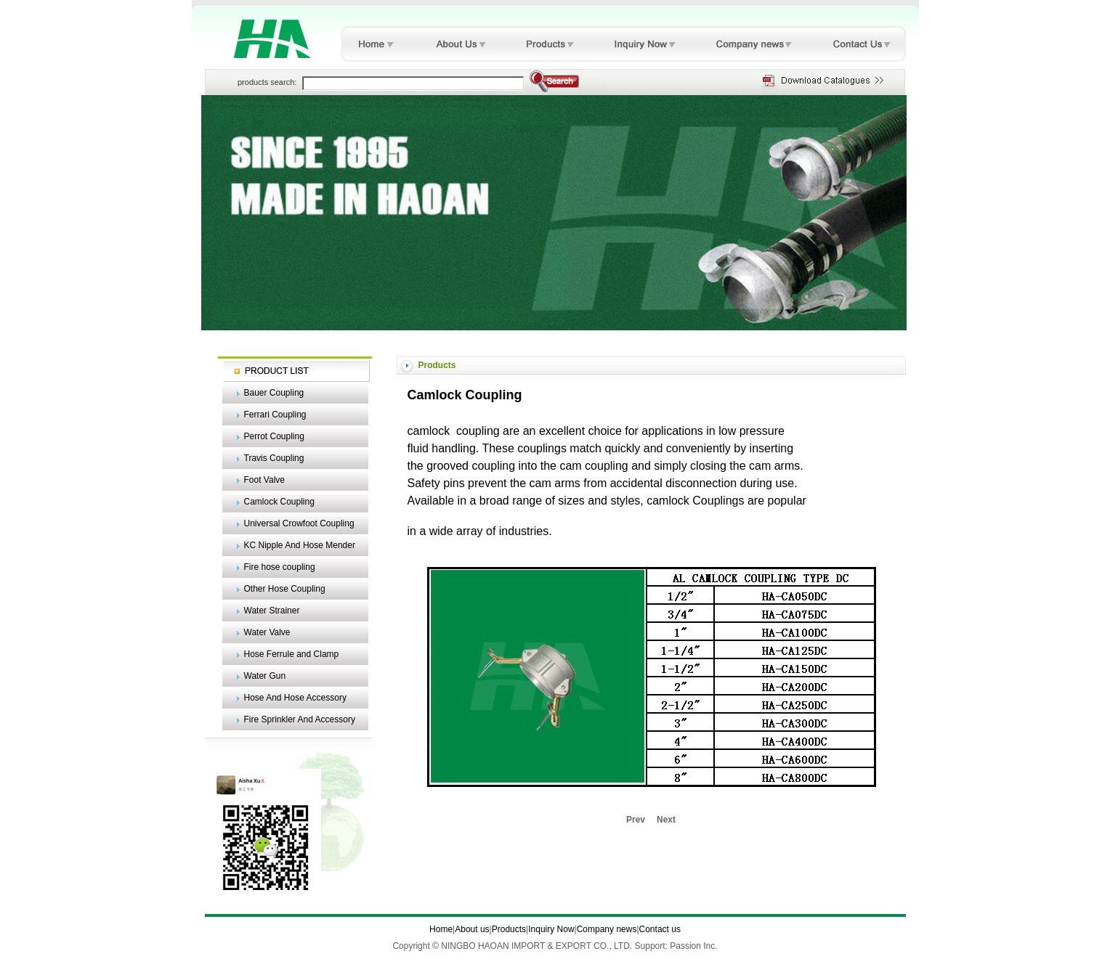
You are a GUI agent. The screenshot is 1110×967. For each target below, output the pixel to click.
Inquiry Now (551, 929)
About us (472, 929)
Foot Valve (264, 480)
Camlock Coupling (279, 502)
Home (441, 929)
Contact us (660, 929)
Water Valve (267, 632)
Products (509, 929)
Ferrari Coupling (275, 414)
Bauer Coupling (274, 393)
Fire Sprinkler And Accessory (299, 719)
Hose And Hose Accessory (295, 698)
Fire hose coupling (279, 567)
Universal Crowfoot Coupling (299, 523)
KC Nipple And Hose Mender (299, 545)
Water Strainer (272, 610)
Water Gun (265, 676)
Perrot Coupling (274, 436)
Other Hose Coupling (284, 589)
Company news (607, 929)
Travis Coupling (274, 458)
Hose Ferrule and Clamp (291, 654)
